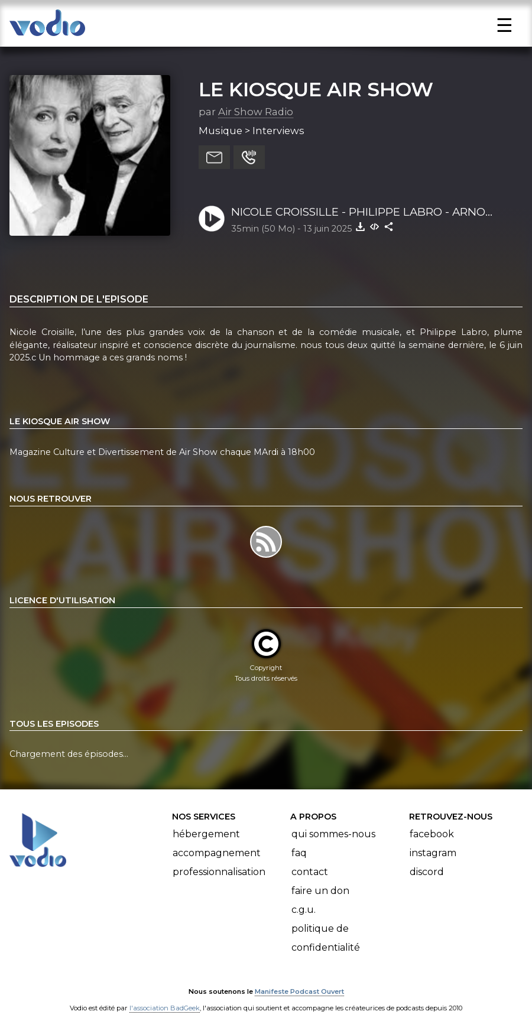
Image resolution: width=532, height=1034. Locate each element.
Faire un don (320, 890)
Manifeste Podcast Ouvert (299, 991)
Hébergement (206, 834)
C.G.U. (303, 909)
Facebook (432, 834)
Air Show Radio (255, 112)
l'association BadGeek (164, 1008)
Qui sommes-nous (333, 834)
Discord (427, 871)
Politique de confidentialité (325, 938)
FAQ (299, 853)
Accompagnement (217, 853)
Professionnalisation (219, 871)
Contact (309, 871)
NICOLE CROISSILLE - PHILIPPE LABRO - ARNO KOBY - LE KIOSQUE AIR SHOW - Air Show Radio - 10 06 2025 (372, 212)
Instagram (433, 853)
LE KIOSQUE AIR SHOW (316, 89)
